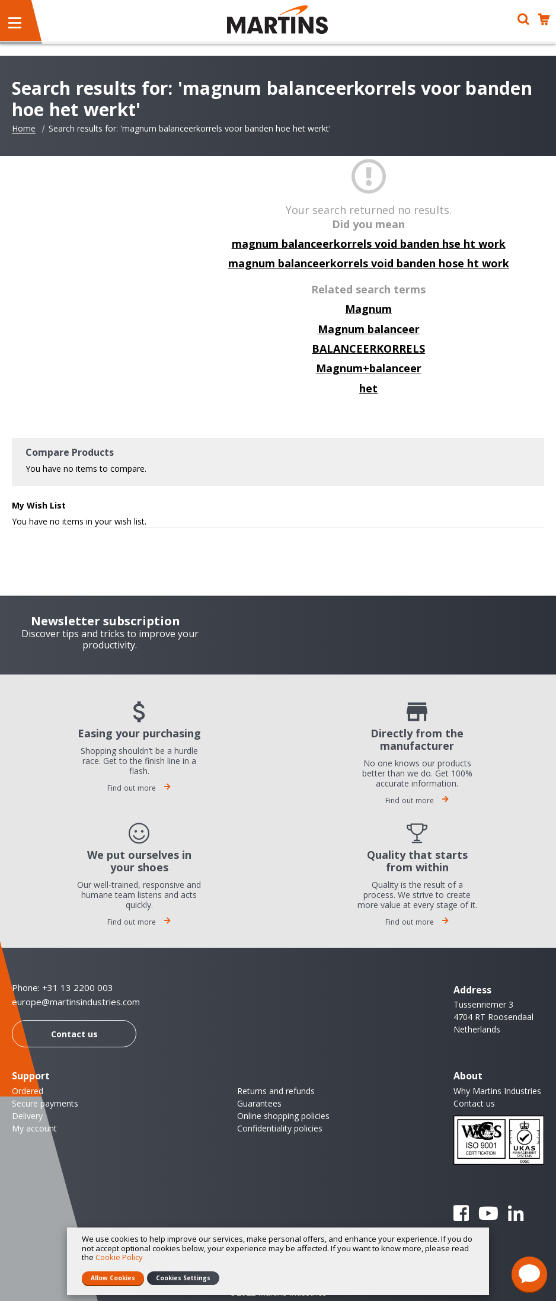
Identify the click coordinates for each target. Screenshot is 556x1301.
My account (34, 1128)
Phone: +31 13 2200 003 (62, 987)
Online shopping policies (283, 1115)
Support (31, 1075)
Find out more (139, 788)
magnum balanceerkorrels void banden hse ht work (369, 243)
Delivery (27, 1115)
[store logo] (277, 19)
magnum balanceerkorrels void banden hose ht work (368, 263)
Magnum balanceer (369, 329)
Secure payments (45, 1103)
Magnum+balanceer (368, 368)
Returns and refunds (276, 1091)
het (368, 388)
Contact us (74, 1034)
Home (24, 128)
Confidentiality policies (279, 1128)
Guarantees (259, 1103)
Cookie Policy (119, 1257)
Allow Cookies (113, 1278)
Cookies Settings (183, 1278)
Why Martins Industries (497, 1091)
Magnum (368, 309)
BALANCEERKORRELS (368, 348)
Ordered (27, 1091)
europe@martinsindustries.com (76, 1002)
